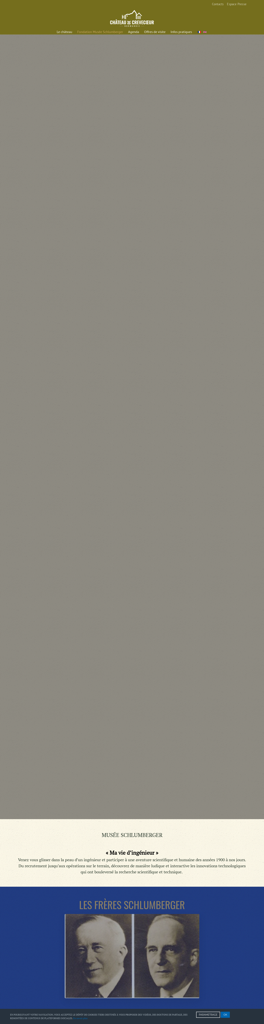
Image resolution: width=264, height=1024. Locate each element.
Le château (64, 32)
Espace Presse (236, 4)
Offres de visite (155, 32)
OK (225, 1014)
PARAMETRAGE (208, 1014)
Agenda (133, 32)
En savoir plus (80, 1018)
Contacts (218, 4)
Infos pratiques (181, 32)
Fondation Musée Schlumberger (100, 32)
